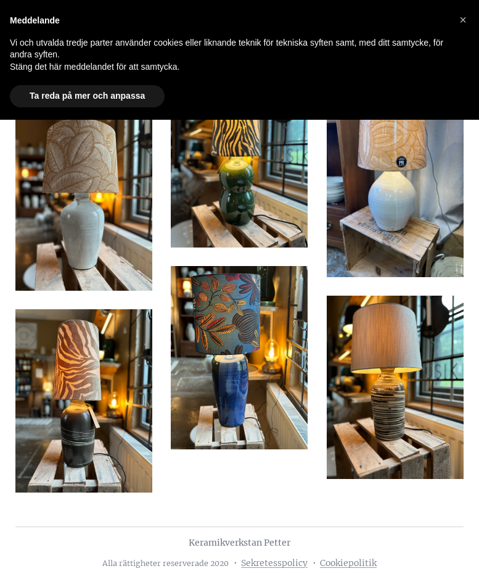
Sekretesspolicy (274, 563)
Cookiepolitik (348, 563)
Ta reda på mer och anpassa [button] (87, 96)
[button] (463, 20)
